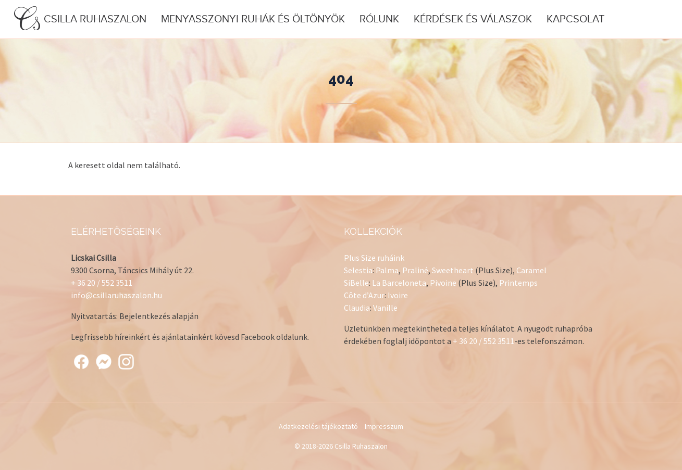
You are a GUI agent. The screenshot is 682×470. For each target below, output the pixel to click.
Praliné (415, 270)
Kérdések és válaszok (473, 19)
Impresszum (384, 426)
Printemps (518, 282)
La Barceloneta (399, 282)
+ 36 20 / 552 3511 (101, 282)
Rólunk (379, 19)
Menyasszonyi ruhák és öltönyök (253, 19)
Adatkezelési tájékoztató (318, 426)
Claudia (357, 307)
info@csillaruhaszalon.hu (116, 295)
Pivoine (443, 282)
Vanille (385, 307)
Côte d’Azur (364, 295)
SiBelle (356, 282)
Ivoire (398, 295)
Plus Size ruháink (374, 257)
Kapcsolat (575, 19)
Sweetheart (453, 270)
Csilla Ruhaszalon (80, 19)
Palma (387, 270)
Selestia (358, 270)
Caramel (531, 270)
